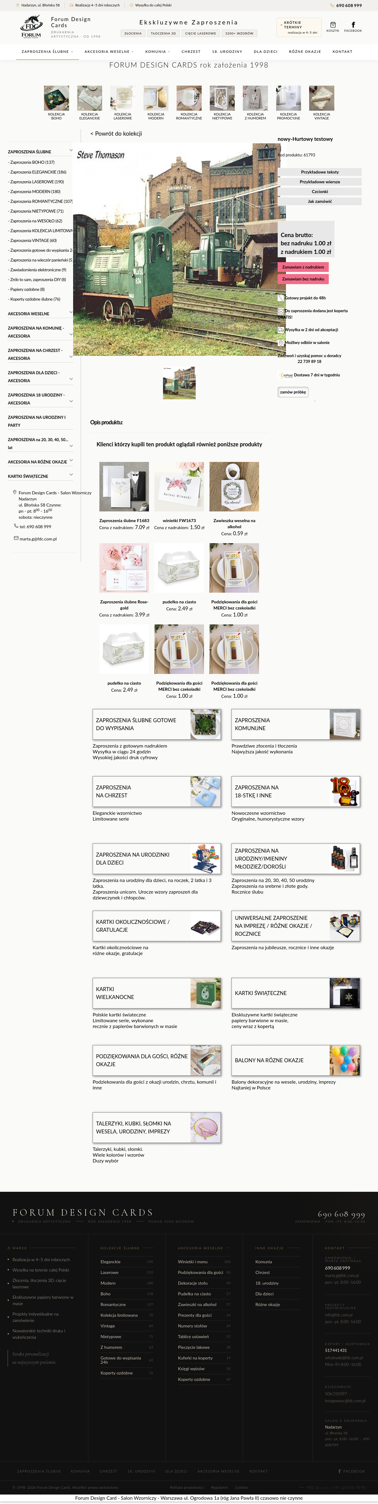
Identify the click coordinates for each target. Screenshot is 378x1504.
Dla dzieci (266, 51)
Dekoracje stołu (204, 1283)
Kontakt (343, 51)
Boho (127, 1293)
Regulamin (219, 1487)
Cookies (241, 1487)
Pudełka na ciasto (204, 1293)
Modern (127, 1283)
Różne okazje (305, 51)
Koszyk (333, 27)
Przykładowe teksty (320, 171)
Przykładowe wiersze (320, 181)
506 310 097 (336, 1393)
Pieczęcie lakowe (204, 1347)
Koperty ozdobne (127, 1372)
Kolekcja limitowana (127, 1315)
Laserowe (127, 1272)
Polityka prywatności (187, 1487)
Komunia (157, 51)
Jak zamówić (320, 201)
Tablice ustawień (204, 1336)
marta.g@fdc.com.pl (38, 538)
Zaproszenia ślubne (47, 51)
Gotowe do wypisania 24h (127, 1360)
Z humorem (127, 1347)
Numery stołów (204, 1325)
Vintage (127, 1325)
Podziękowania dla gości (204, 1272)
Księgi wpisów (204, 1368)
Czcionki (320, 191)
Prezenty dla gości (204, 1315)
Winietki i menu (204, 1261)
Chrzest (191, 51)
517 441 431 (336, 1350)
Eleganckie (127, 1261)
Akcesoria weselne (109, 51)
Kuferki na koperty (204, 1357)
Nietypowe (127, 1336)
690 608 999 (346, 5)
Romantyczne (127, 1304)
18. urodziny (227, 51)
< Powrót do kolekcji (116, 133)
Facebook (353, 27)
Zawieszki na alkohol (204, 1304)
